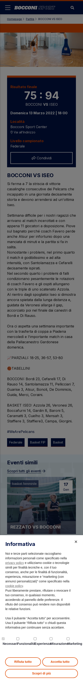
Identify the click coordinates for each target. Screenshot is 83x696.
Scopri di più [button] (41, 673)
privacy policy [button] (14, 563)
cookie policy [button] (14, 586)
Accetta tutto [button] (59, 661)
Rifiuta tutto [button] (23, 661)
